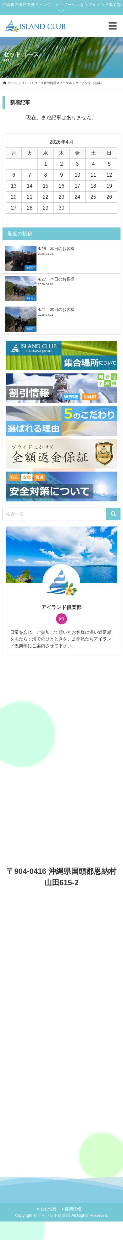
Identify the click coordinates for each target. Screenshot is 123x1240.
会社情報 (48, 1209)
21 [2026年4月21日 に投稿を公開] (29, 197)
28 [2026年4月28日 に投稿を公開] (29, 208)
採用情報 (73, 1209)
